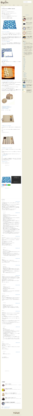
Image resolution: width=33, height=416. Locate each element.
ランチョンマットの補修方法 (6, 41)
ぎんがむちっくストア (4, 161)
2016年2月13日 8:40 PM (18, 275)
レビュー (24, 63)
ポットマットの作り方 (5, 108)
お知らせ (24, 59)
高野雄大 (24, 42)
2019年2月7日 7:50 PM (18, 342)
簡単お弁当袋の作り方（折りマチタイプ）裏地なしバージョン (29, 85)
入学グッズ (25, 72)
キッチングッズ (25, 73)
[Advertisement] (7, 170)
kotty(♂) (24, 43)
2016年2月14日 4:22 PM (18, 294)
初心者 (24, 52)
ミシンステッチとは (5, 154)
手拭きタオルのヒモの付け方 (8, 388)
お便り (24, 58)
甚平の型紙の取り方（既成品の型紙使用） (10, 402)
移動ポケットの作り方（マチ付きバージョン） (10, 397)
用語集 (24, 66)
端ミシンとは (4, 155)
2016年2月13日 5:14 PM (18, 212)
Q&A (24, 57)
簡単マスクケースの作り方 (29, 22)
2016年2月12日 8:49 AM (18, 201)
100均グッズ (25, 74)
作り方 (3, 186)
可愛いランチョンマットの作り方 (6, 125)
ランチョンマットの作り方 (6, 31)
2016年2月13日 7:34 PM (18, 258)
